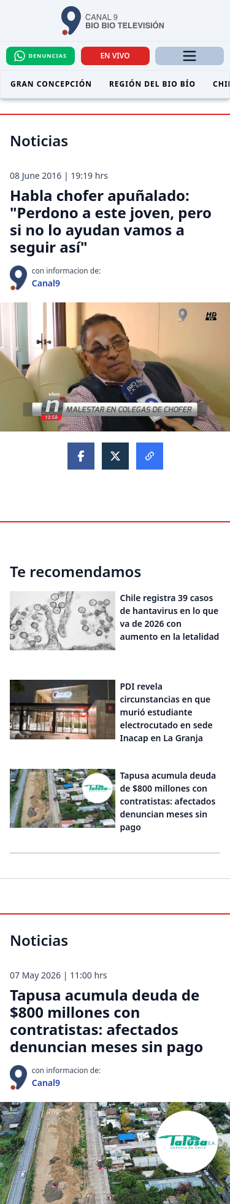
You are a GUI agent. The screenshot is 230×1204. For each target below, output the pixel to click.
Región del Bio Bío (152, 84)
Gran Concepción (51, 84)
